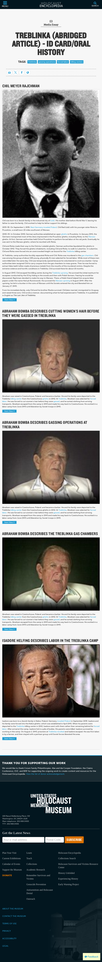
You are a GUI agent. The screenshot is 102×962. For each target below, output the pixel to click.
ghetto (46, 399)
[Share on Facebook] (21, 72)
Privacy (6, 931)
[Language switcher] (27, 72)
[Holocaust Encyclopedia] (51, 4)
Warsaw (91, 237)
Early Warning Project (68, 884)
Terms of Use (9, 923)
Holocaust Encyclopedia (69, 853)
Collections (31, 864)
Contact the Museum (14, 916)
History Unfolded (66, 873)
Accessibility (9, 938)
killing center (16, 399)
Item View (9, 300)
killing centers (77, 62)
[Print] (9, 72)
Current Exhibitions (11, 858)
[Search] (95, 4)
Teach (29, 858)
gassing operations (47, 62)
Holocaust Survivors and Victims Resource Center (78, 866)
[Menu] (5, 4)
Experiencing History (68, 878)
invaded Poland (64, 721)
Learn (29, 853)
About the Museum (12, 908)
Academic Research (35, 869)
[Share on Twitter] (15, 72)
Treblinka (32, 62)
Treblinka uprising (60, 273)
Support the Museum (12, 869)
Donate (7, 875)
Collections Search (67, 858)
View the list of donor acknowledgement (45, 774)
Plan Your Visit (9, 853)
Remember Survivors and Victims (38, 877)
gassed (57, 401)
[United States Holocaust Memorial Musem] (51, 803)
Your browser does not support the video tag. (51, 356)
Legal (5, 946)
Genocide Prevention (36, 884)
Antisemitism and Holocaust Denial (39, 891)
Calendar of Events (11, 864)
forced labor (63, 62)
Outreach (30, 899)
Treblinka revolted (56, 732)
